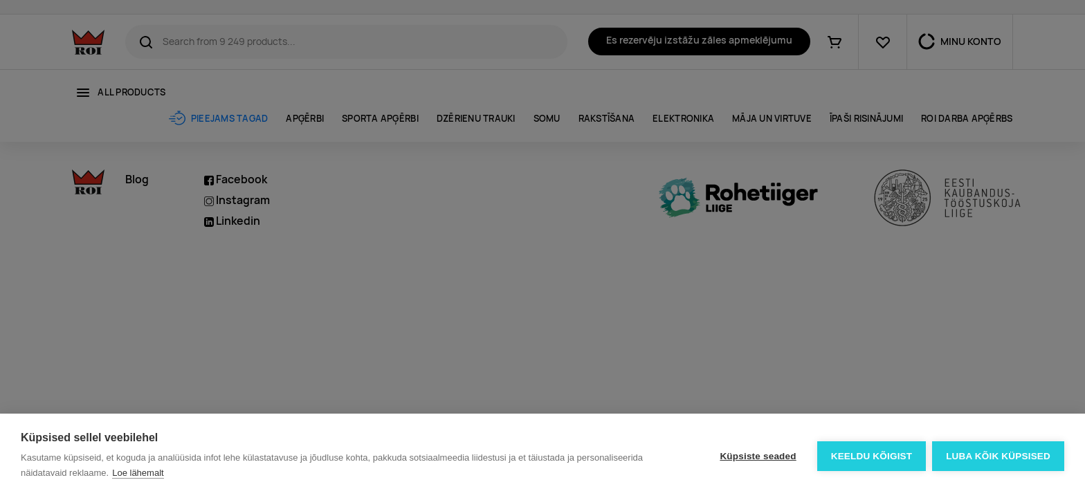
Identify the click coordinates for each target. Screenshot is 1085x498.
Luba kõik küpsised (998, 456)
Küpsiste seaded (757, 456)
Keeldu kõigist (871, 456)
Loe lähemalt (137, 473)
